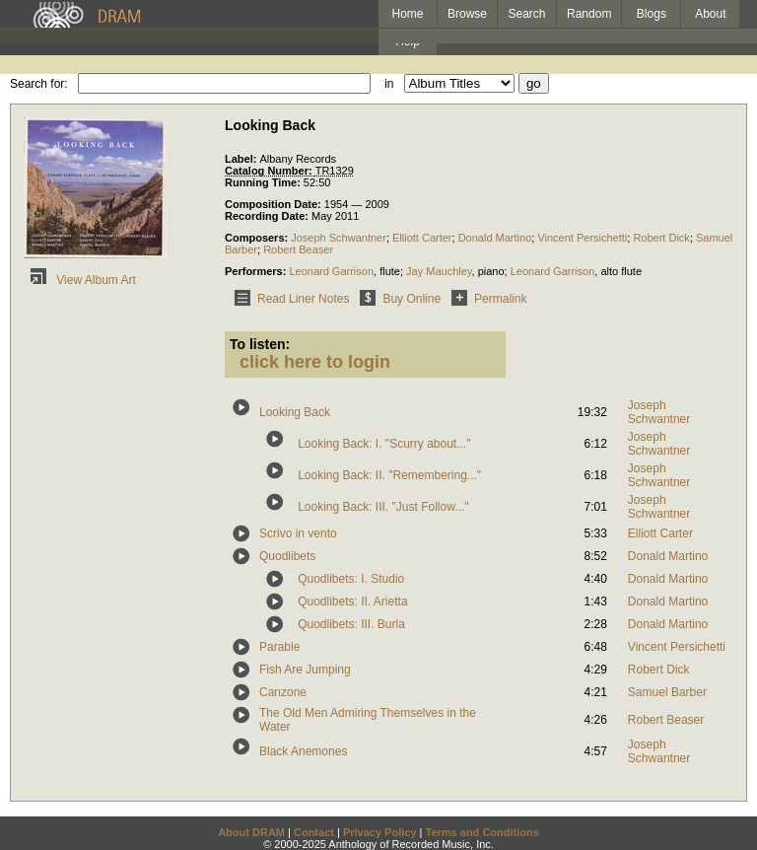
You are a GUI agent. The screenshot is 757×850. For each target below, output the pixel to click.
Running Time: (264, 182)
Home (407, 14)
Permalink (485, 299)
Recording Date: (268, 216)
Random (589, 14)
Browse (467, 14)
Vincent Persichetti (582, 238)
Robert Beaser (298, 249)
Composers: (258, 238)
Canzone (283, 692)
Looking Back (294, 412)
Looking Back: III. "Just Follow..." (383, 507)
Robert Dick (661, 238)
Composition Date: (274, 204)
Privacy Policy (380, 832)
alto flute (621, 271)
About (710, 14)
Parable (279, 647)
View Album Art (80, 280)
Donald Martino (495, 238)
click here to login (315, 362)
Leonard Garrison (331, 271)
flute (389, 271)
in (388, 84)
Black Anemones (303, 751)
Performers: (257, 271)
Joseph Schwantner (338, 238)
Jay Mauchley (438, 271)
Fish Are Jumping (305, 669)
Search (527, 14)
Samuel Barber (667, 692)
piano (491, 271)
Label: (242, 159)
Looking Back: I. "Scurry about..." (384, 444)
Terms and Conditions (482, 832)
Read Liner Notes (288, 299)
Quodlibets (287, 556)
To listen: (260, 344)
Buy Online (397, 299)
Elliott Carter (422, 238)
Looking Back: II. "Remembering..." (389, 475)
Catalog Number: (270, 171)
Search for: (39, 84)
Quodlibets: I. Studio (351, 579)
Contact (314, 832)
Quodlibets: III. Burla (351, 624)
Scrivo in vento (298, 533)
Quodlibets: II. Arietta (352, 601)
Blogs (651, 14)
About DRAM (251, 832)
